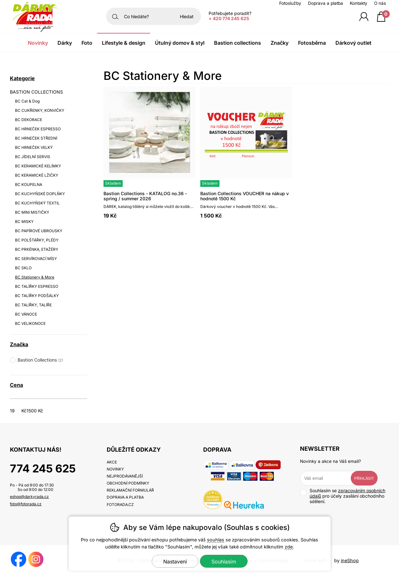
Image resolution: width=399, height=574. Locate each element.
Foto (86, 43)
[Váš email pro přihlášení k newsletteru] (330, 478)
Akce (112, 462)
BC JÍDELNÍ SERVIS (32, 156)
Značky (279, 43)
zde (289, 546)
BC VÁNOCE (26, 314)
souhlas (215, 539)
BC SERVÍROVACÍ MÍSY (36, 258)
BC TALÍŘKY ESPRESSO (36, 286)
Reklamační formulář (130, 490)
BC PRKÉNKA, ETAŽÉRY (36, 249)
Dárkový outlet (353, 43)
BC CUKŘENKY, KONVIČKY (39, 110)
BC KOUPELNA (28, 184)
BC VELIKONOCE (30, 323)
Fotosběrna (312, 43)
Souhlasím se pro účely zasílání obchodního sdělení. (342, 496)
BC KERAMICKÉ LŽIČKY (36, 175)
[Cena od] (20, 410)
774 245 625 (43, 468)
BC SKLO (23, 267)
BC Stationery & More (34, 277)
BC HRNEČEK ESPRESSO (38, 128)
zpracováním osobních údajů (347, 493)
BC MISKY (24, 221)
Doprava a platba (325, 3)
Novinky (38, 43)
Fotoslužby (290, 3)
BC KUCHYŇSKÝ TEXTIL (37, 203)
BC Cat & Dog (27, 101)
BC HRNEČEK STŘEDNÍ (36, 138)
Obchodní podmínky (128, 483)
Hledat (187, 16)
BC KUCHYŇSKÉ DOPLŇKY (40, 193)
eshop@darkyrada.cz (29, 496)
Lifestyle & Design (123, 43)
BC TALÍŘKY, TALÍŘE (33, 304)
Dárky (65, 43)
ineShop (350, 560)
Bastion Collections (237, 43)
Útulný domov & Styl (179, 43)
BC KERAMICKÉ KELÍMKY (38, 166)
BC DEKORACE (28, 119)
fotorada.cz (120, 504)
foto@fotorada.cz (26, 503)
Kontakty (358, 3)
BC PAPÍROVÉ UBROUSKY (38, 230)
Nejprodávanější (125, 476)
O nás (380, 3)
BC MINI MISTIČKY (32, 212)
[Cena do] (37, 410)
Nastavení (175, 561)
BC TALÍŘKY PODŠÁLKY (37, 295)
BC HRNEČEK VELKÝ (34, 147)
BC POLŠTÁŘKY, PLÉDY (36, 240)
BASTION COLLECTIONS (36, 92)
